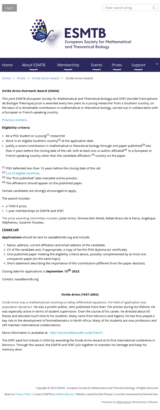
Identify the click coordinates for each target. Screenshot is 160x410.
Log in (9, 8)
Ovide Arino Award (45, 78)
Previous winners (14, 120)
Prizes (21, 78)
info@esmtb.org (64, 394)
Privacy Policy (23, 394)
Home (6, 78)
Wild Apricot (124, 402)
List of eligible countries (23, 173)
